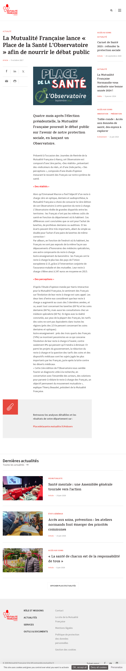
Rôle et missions (34, 613)
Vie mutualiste (55, 478)
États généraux (55, 513)
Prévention (116, 113)
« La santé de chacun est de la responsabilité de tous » (76, 563)
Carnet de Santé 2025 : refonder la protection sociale (108, 47)
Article (5, 60)
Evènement (102, 137)
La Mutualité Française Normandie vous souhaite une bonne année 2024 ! (110, 83)
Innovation (102, 113)
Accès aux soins (104, 109)
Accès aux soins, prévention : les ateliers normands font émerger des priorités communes (82, 526)
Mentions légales (64, 630)
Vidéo (99, 96)
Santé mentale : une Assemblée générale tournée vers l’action (77, 488)
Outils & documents (36, 634)
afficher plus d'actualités (63, 588)
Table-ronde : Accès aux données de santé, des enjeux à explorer (110, 125)
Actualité (7, 31)
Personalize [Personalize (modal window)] (117, 667)
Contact (59, 613)
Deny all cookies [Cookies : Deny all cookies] (99, 667)
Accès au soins (104, 32)
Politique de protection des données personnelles (67, 642)
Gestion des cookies (65, 652)
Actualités (30, 620)
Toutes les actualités (15, 464)
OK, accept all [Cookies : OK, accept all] (80, 667)
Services (29, 627)
